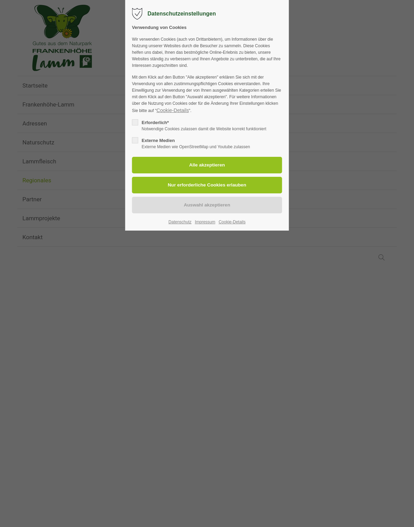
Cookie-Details (172, 110)
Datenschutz (179, 222)
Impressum (205, 222)
